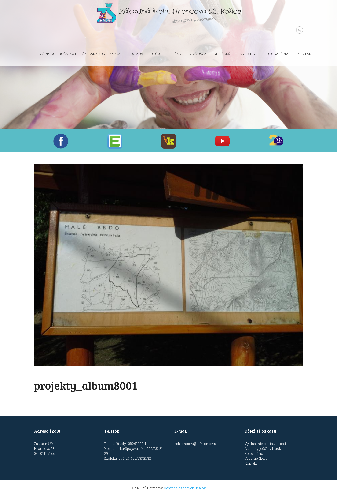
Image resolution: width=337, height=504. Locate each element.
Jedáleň (223, 54)
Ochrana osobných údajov (185, 488)
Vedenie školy (256, 458)
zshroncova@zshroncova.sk (197, 443)
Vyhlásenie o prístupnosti (265, 443)
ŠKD (178, 54)
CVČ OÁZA (198, 54)
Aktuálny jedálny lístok (263, 448)
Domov (137, 54)
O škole (159, 54)
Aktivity (247, 54)
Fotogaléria (276, 54)
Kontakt (305, 54)
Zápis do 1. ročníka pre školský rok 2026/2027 (81, 54)
